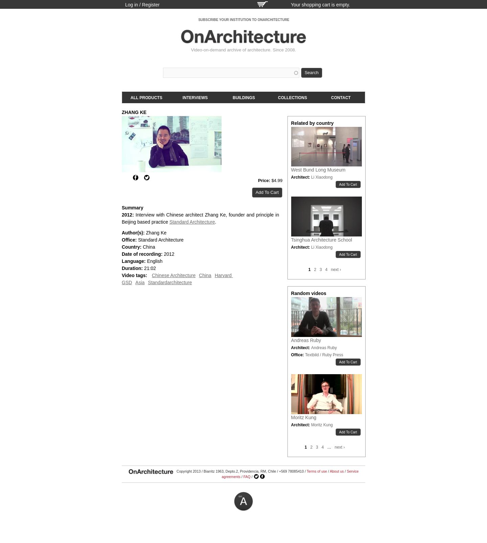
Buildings (244, 97)
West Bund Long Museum (318, 170)
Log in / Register (142, 4)
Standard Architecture (192, 222)
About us (337, 471)
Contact (341, 97)
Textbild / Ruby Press (324, 355)
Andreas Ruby (306, 340)
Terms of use (317, 471)
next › (336, 269)
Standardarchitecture (170, 282)
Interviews (195, 97)
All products (146, 97)
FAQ (247, 477)
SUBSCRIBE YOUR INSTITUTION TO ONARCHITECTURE (243, 20)
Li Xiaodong (321, 177)
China (205, 275)
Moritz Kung (304, 417)
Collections (292, 97)
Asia (139, 282)
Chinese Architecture (173, 275)
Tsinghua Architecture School (321, 240)
